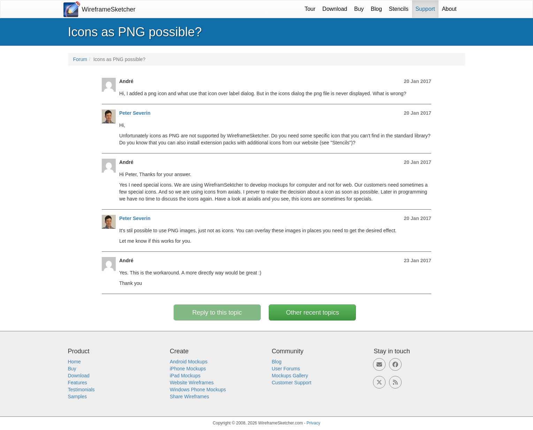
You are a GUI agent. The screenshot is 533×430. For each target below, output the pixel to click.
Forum (80, 59)
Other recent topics (312, 312)
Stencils (399, 9)
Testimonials (81, 389)
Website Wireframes (192, 382)
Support (425, 9)
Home (74, 361)
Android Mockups (188, 361)
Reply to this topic (217, 312)
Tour (310, 9)
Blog (376, 9)
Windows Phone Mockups (198, 389)
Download (334, 9)
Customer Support (292, 382)
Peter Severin (135, 113)
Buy (359, 9)
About (449, 9)
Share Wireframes (189, 396)
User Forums (286, 368)
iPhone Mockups (188, 368)
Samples (77, 396)
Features (77, 382)
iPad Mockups (185, 375)
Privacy (313, 423)
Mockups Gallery (290, 375)
